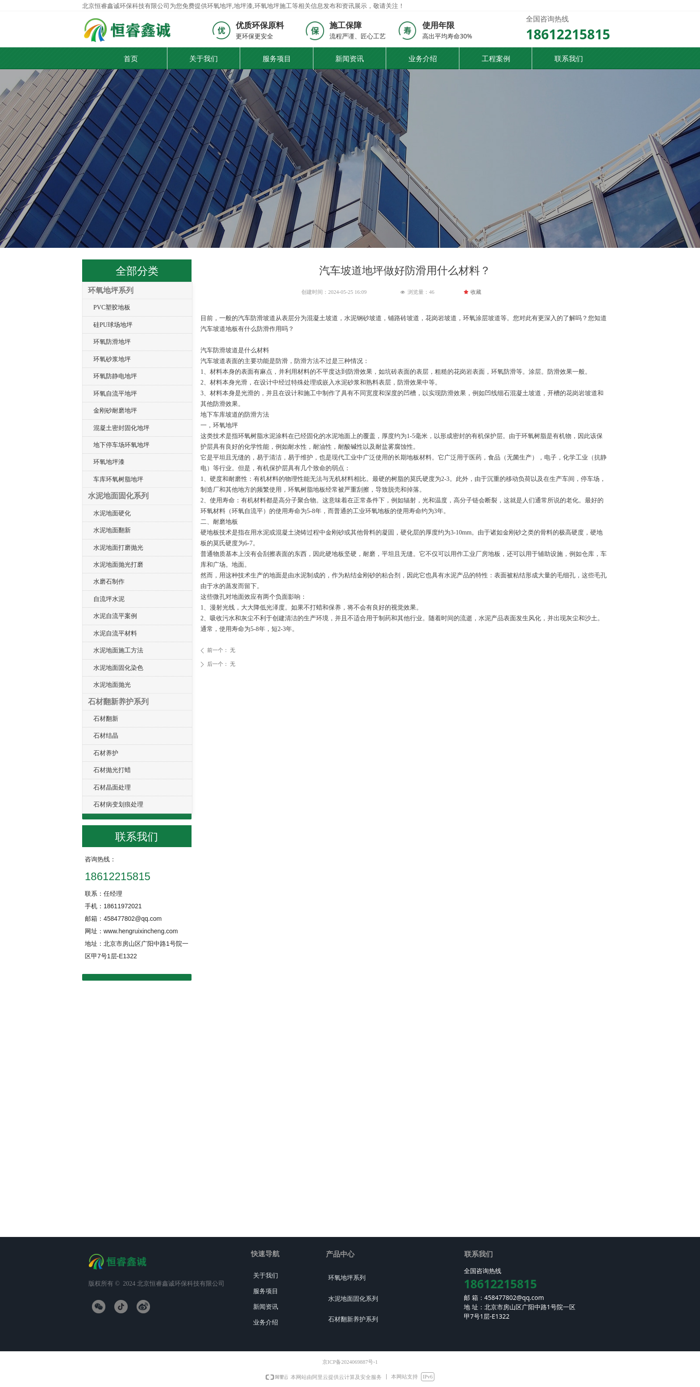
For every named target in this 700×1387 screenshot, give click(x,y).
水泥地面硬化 (112, 513)
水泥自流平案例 (115, 616)
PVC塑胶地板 (111, 307)
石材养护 (105, 753)
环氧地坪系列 (110, 290)
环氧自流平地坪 (115, 393)
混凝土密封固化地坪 (121, 428)
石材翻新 (105, 718)
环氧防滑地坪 (112, 341)
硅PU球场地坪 (113, 325)
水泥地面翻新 (112, 530)
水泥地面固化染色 (118, 667)
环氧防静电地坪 (115, 376)
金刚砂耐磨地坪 (115, 410)
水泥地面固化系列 (118, 496)
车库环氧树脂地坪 (118, 479)
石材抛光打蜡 (112, 770)
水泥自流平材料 (115, 633)
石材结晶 (105, 735)
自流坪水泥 (109, 599)
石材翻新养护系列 (118, 702)
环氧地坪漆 (109, 462)
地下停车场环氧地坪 (121, 445)
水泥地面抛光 (112, 684)
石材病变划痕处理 (118, 804)
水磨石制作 (109, 581)
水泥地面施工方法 (118, 650)
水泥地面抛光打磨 (118, 564)
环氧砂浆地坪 (112, 359)
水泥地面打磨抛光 (118, 547)
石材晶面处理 (112, 787)
